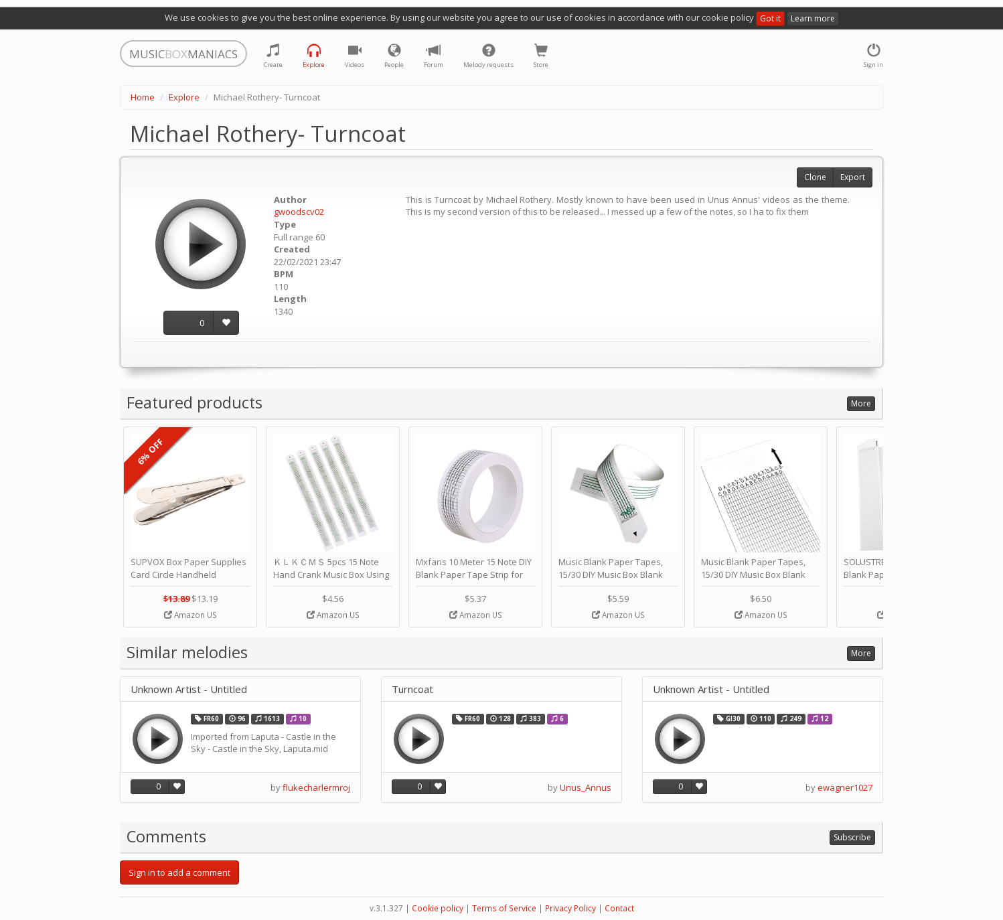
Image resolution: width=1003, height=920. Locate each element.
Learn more (813, 18)
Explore (184, 97)
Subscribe (852, 837)
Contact (619, 908)
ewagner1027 (845, 787)
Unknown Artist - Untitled (189, 689)
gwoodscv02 (299, 212)
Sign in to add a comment (179, 872)
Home (143, 97)
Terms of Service (504, 908)
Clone (815, 177)
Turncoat (412, 689)
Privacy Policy (570, 908)
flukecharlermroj (316, 787)
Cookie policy (437, 908)
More (861, 403)
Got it (770, 18)
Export (852, 177)
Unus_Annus (585, 787)
